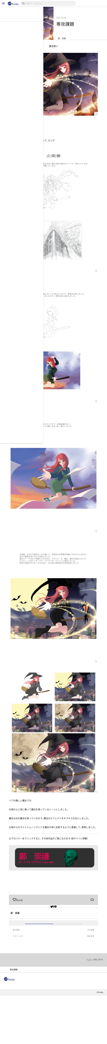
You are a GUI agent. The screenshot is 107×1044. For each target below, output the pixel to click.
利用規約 (7, 1042)
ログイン (39, 951)
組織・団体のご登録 (12, 1032)
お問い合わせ (49, 1042)
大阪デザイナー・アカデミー (18, 1010)
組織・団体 (21, 1028)
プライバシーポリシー (27, 1042)
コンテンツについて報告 (71, 1042)
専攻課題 (13, 900)
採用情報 (38, 1028)
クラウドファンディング (62, 1028)
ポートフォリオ (45, 1010)
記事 (6, 1028)
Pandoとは (86, 1028)
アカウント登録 (69, 951)
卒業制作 (24, 900)
